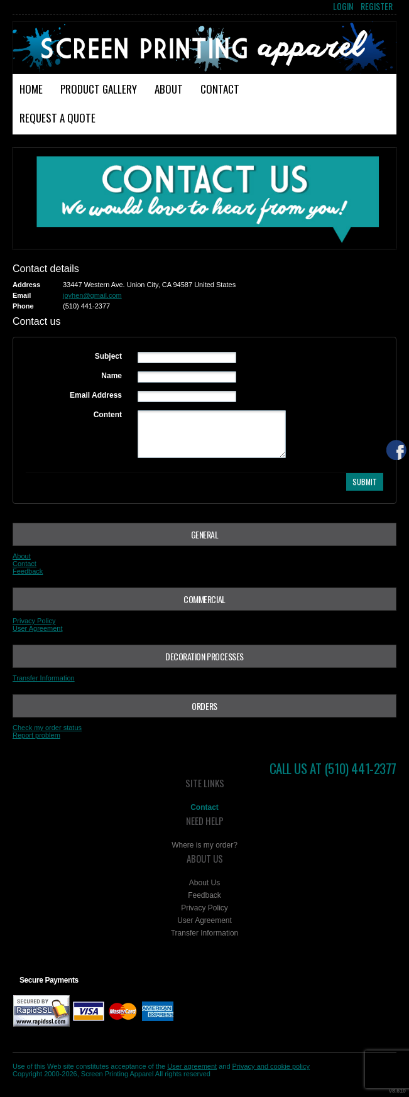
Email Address (96, 395)
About (169, 89)
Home (31, 89)
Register (377, 6)
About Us (204, 882)
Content (108, 414)
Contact (219, 89)
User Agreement (37, 628)
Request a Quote (57, 118)
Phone (23, 306)
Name (111, 375)
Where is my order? (204, 845)
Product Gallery (98, 89)
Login (343, 6)
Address (26, 284)
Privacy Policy (34, 621)
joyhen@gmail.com (92, 295)
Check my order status (47, 727)
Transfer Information (44, 678)
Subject (108, 356)
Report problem (36, 735)
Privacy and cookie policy (271, 1066)
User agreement (192, 1066)
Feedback (28, 571)
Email (22, 295)
